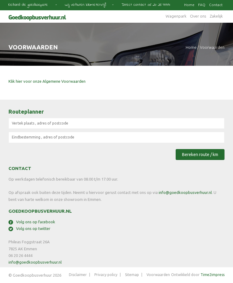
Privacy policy (105, 275)
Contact (216, 5)
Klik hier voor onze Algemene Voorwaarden (47, 81)
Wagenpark (176, 16)
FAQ (201, 5)
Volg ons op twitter (29, 228)
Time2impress (213, 275)
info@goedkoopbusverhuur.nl (185, 192)
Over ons (198, 16)
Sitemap (132, 275)
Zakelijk (216, 16)
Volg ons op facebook (31, 222)
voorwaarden (212, 47)
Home (189, 5)
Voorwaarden (158, 275)
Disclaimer (78, 275)
